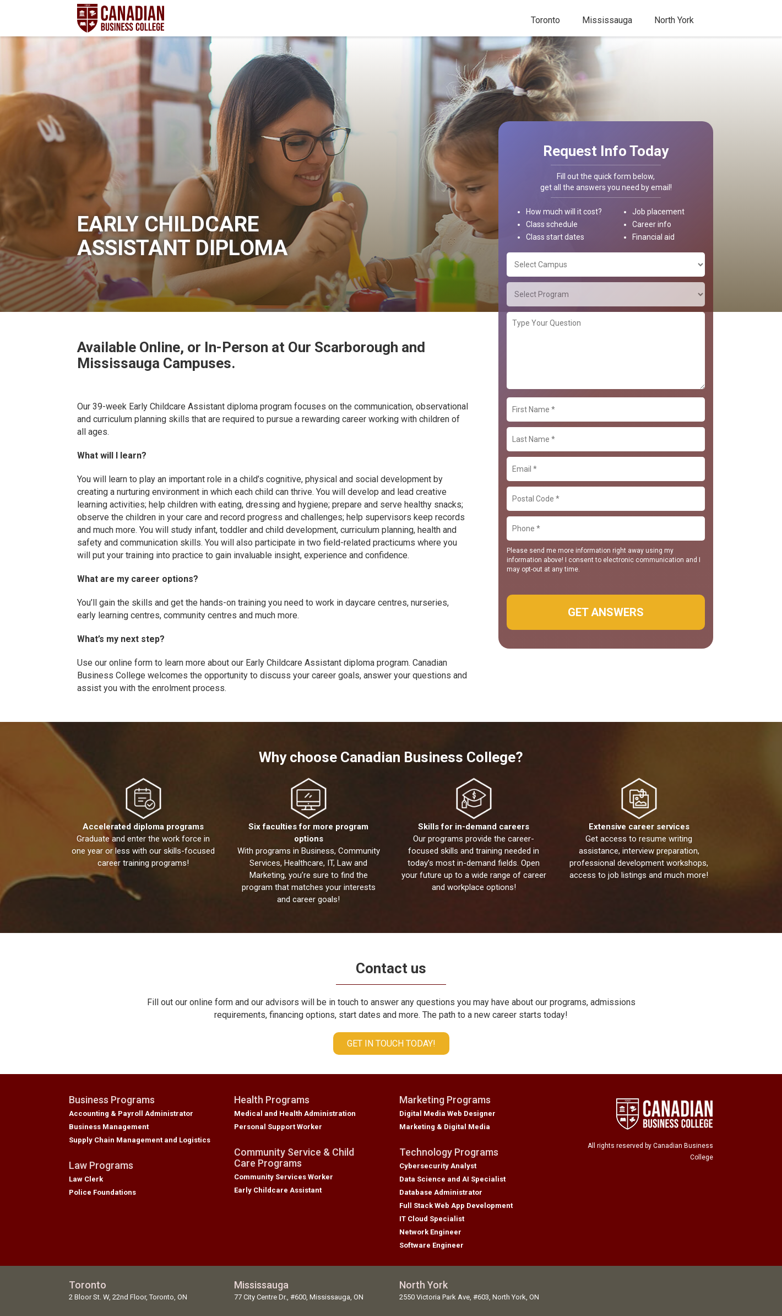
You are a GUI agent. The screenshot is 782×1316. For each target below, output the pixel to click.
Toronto (545, 20)
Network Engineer (430, 1232)
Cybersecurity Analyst (437, 1166)
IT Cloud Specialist (431, 1219)
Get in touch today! (391, 1043)
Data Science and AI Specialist (452, 1179)
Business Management (109, 1127)
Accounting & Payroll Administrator (131, 1113)
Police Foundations (102, 1192)
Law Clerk (86, 1179)
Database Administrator (440, 1192)
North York (674, 20)
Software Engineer (431, 1245)
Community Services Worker (283, 1177)
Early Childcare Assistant (278, 1190)
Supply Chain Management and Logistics (139, 1140)
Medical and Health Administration (295, 1113)
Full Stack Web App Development (456, 1205)
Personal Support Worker (278, 1127)
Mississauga (607, 20)
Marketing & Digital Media (444, 1127)
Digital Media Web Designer (447, 1113)
